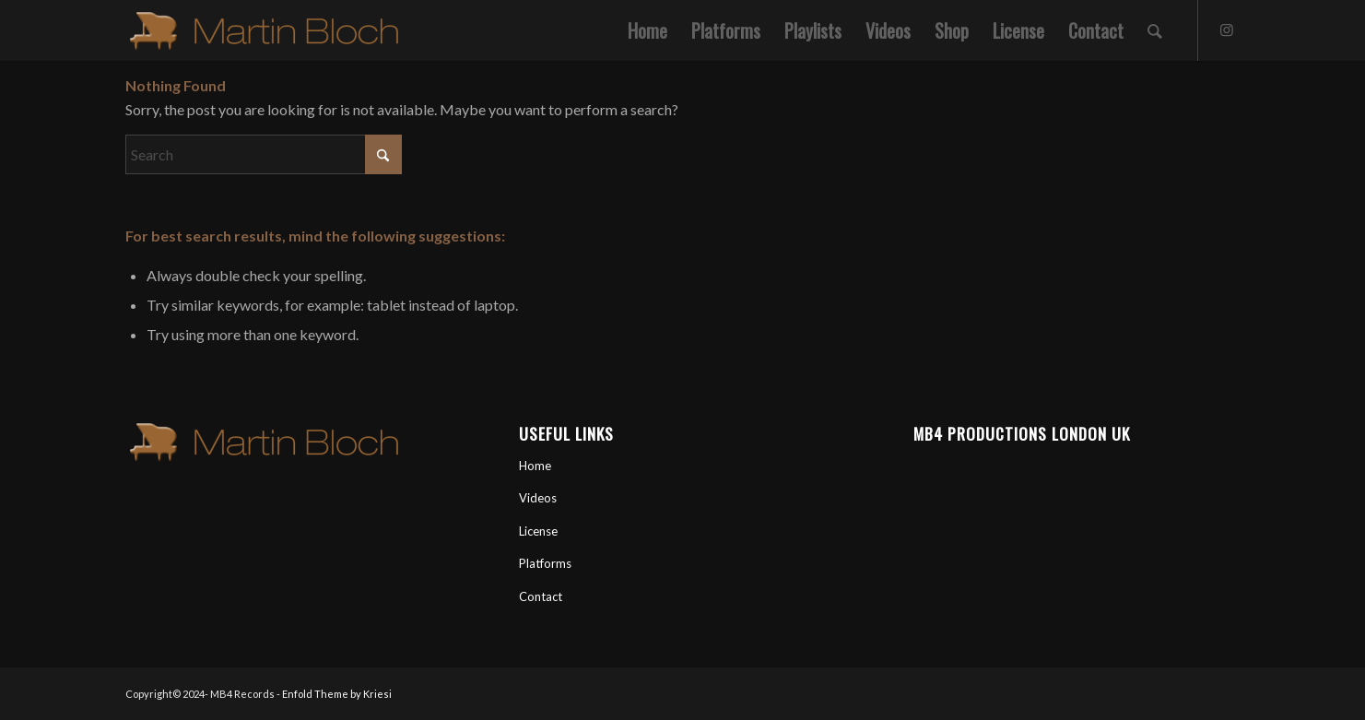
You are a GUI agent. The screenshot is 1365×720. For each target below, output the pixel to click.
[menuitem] (647, 30)
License (538, 531)
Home (535, 465)
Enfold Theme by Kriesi (337, 694)
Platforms (545, 563)
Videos (538, 497)
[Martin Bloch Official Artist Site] (263, 30)
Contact (540, 596)
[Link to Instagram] (1227, 29)
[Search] (1155, 30)
